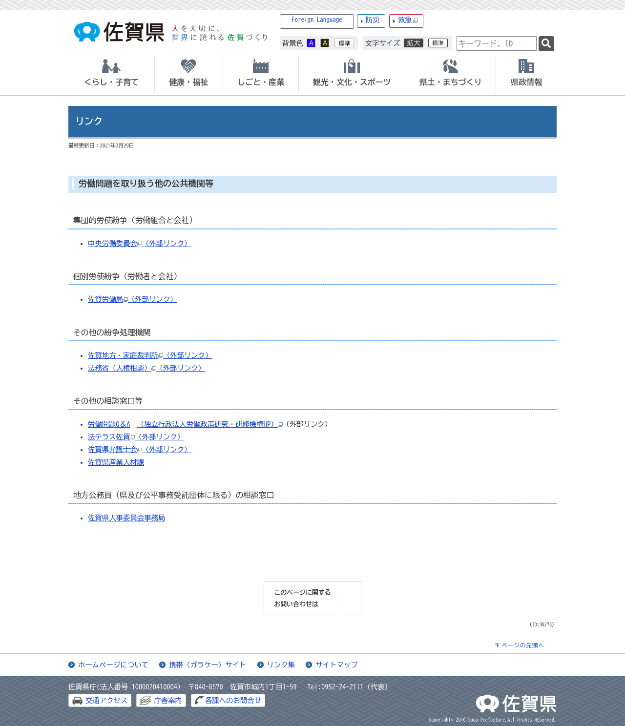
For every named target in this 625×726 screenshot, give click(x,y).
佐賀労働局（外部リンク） (132, 299)
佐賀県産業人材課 (116, 462)
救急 (408, 20)
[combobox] (496, 43)
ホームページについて (113, 664)
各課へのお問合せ (233, 700)
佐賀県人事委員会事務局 (126, 517)
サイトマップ (336, 664)
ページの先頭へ (522, 645)
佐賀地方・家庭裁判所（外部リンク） (150, 355)
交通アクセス (106, 700)
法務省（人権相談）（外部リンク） (146, 368)
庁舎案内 (168, 700)
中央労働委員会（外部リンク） (139, 243)
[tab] (111, 74)
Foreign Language (317, 20)
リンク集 (281, 664)
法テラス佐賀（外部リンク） (136, 436)
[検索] (546, 43)
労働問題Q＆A (109, 424)
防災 (373, 19)
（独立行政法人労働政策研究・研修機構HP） (207, 424)
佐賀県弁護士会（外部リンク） (139, 449)
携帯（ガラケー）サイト (207, 664)
